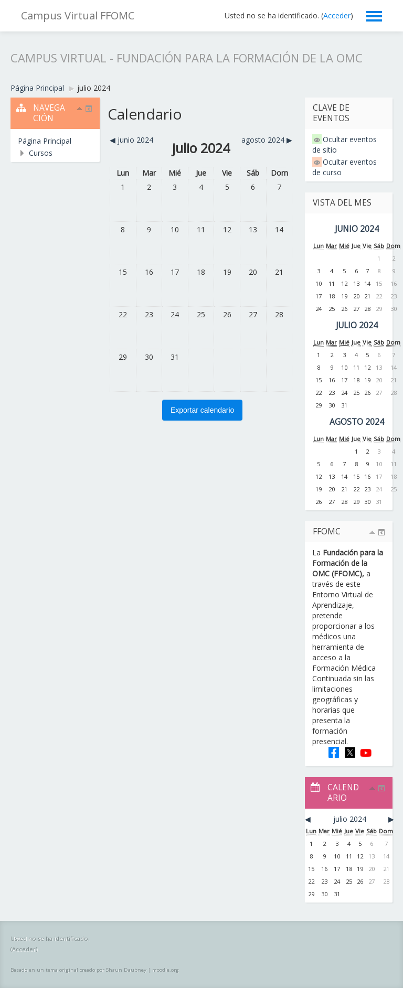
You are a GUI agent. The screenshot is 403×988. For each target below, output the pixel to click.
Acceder (337, 15)
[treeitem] (55, 141)
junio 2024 (357, 228)
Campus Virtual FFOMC (77, 15)
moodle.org (165, 969)
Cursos (40, 153)
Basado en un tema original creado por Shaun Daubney (78, 969)
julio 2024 (93, 88)
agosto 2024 (357, 421)
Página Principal (44, 141)
